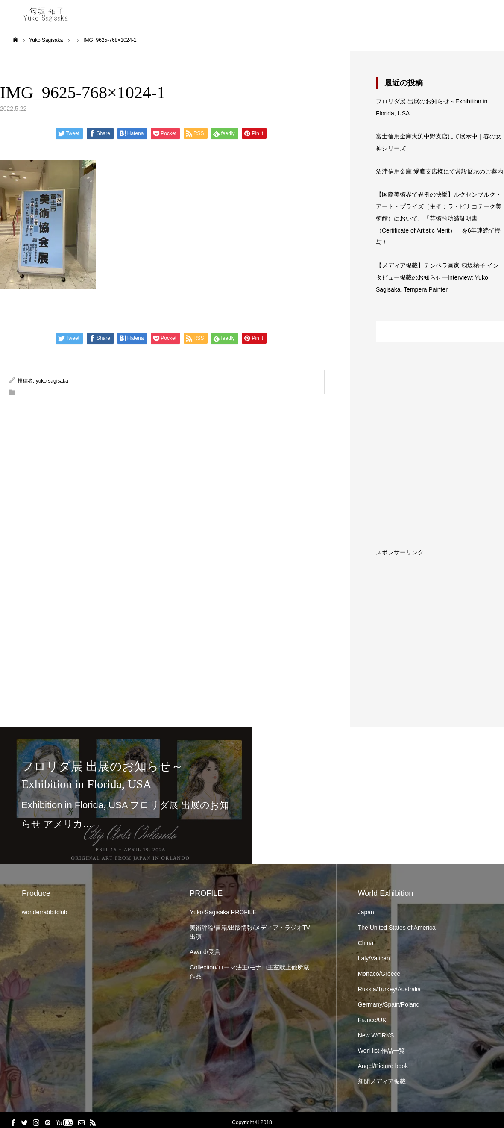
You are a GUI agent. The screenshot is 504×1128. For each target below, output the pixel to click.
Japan (366, 912)
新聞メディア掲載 (382, 1081)
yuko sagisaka (52, 381)
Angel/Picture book (383, 1066)
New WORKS (376, 1035)
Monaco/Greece (379, 974)
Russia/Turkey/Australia (389, 989)
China (366, 943)
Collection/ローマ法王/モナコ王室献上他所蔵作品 (249, 972)
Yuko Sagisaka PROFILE (223, 912)
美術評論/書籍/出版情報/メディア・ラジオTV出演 (250, 932)
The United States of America (397, 928)
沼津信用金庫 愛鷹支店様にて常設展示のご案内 (439, 171)
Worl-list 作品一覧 (381, 1051)
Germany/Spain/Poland (389, 1004)
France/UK (372, 1020)
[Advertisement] (440, 609)
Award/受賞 (205, 952)
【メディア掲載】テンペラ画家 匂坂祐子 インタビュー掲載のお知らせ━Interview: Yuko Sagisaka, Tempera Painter (437, 277)
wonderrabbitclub (44, 912)
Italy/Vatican (374, 958)
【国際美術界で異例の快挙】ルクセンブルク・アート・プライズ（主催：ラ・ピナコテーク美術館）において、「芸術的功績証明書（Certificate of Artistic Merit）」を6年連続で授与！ (438, 218)
